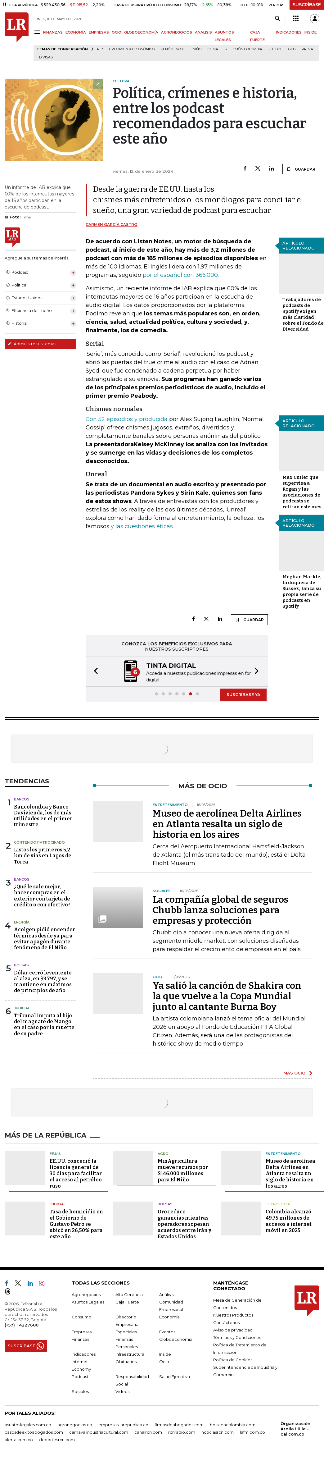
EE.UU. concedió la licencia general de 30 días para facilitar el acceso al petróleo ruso (76, 1173)
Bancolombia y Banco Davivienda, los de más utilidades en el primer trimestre (43, 816)
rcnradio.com (181, 1431)
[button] (94, 671)
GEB (291, 49)
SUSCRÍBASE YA (243, 694)
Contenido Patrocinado (39, 842)
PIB (100, 49)
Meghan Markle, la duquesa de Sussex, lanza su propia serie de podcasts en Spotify (302, 591)
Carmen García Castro (111, 224)
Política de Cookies (232, 1359)
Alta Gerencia (129, 1293)
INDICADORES (289, 32)
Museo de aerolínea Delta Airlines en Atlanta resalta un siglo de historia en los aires (227, 824)
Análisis (166, 1293)
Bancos (21, 799)
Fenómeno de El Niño (181, 49)
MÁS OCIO (294, 1072)
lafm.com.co (252, 1431)
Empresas (82, 1331)
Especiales (126, 1331)
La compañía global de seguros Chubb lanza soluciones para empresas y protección (220, 910)
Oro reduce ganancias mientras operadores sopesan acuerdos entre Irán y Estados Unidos (184, 1223)
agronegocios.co (74, 1424)
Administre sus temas (32, 343)
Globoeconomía (175, 1338)
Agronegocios (86, 1293)
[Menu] (38, 32)
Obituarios (126, 1360)
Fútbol (275, 49)
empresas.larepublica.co (123, 1424)
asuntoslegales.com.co (28, 1424)
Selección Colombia (243, 49)
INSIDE (310, 32)
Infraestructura (129, 1353)
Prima (307, 49)
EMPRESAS (99, 32)
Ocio (164, 1360)
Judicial (22, 1008)
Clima (213, 49)
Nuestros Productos (233, 1314)
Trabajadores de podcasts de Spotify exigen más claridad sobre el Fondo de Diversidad (303, 314)
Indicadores (84, 1353)
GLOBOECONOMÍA (141, 32)
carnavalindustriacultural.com (98, 1431)
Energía (21, 922)
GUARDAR (300, 169)
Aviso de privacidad (233, 1329)
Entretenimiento (283, 1153)
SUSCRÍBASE (307, 4)
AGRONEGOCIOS (176, 32)
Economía (169, 1316)
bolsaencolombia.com (232, 1424)
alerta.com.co (19, 1438)
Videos (122, 1390)
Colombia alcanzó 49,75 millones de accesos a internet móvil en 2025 (289, 1220)
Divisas (46, 57)
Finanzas (80, 1338)
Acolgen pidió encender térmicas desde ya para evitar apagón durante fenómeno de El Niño (44, 939)
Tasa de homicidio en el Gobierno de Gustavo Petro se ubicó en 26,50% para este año (76, 1223)
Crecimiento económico (132, 49)
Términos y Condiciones (237, 1336)
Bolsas (21, 965)
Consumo (81, 1316)
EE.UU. (55, 1153)
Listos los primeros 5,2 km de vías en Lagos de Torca (42, 855)
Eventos (167, 1331)
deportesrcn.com (57, 1438)
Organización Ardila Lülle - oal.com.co (295, 1428)
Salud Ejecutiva (174, 1375)
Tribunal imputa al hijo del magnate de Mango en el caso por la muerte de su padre (44, 1025)
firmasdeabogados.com (179, 1424)
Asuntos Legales (88, 1301)
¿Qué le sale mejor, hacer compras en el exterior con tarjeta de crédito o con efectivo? (42, 896)
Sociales (80, 1390)
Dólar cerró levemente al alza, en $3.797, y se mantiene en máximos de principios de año (43, 982)
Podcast (80, 1375)
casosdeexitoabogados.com (34, 1431)
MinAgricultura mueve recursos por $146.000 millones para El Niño (183, 1170)
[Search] (277, 19)
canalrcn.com (148, 1431)
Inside (165, 1353)
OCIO (116, 32)
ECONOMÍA (75, 32)
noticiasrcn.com (217, 1431)
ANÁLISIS (203, 32)
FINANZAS (53, 32)
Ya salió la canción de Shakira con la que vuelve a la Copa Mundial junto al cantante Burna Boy (227, 996)
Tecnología (278, 1204)
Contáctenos (226, 1321)
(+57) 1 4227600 (21, 1324)
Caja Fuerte (127, 1301)
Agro (163, 1153)
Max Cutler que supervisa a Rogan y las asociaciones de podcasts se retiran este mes (302, 492)
